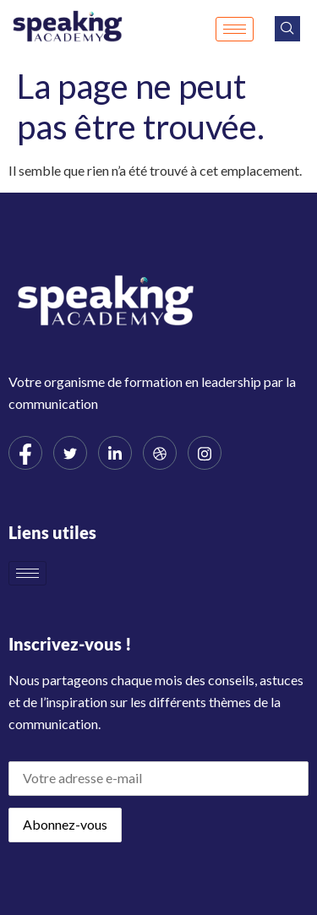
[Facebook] (25, 453)
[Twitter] (70, 453)
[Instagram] (204, 453)
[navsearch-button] (287, 28)
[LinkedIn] (115, 453)
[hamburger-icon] (235, 29)
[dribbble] (160, 453)
